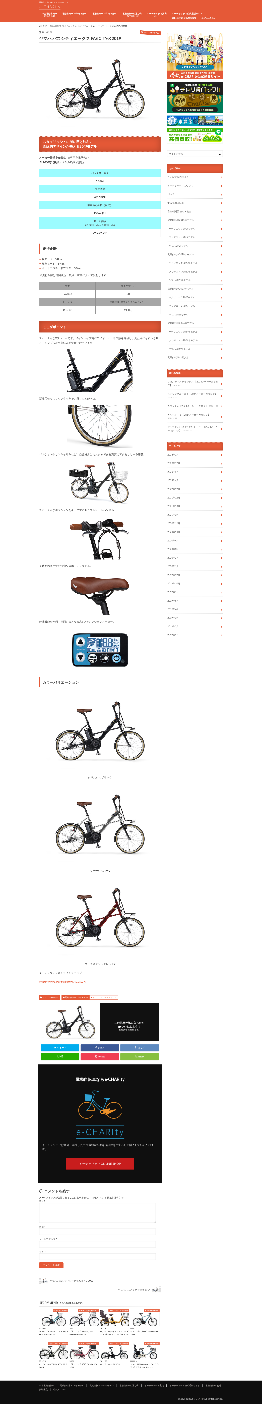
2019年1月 (173, 635)
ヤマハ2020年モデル (179, 280)
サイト (42, 1251)
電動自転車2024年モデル (74, 13)
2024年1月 (173, 454)
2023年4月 (173, 480)
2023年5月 (173, 471)
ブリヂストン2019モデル (182, 237)
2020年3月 (173, 549)
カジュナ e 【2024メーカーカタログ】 (193, 406)
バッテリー (173, 194)
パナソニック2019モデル (182, 228)
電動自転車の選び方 (132, 14)
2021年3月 (173, 514)
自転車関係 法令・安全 (179, 211)
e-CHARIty (198, 1398)
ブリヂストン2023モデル (182, 305)
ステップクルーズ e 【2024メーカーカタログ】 (192, 395)
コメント (43, 1201)
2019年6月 (173, 600)
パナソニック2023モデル (182, 297)
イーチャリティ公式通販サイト (187, 13)
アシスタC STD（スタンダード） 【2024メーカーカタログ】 (192, 428)
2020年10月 (173, 532)
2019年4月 (173, 609)
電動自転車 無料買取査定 (184, 18)
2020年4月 (173, 540)
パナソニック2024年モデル (183, 331)
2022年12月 (173, 489)
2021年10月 (173, 506)
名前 (42, 1226)
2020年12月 (173, 523)
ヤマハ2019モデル (50, 997)
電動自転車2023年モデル (104, 13)
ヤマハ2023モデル (178, 314)
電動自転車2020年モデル (180, 254)
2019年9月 (173, 592)
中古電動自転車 (49, 14)
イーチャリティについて (180, 185)
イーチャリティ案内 (157, 14)
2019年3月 (173, 617)
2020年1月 (173, 566)
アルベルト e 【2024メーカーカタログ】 (188, 416)
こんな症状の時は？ (177, 177)
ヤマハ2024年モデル (179, 348)
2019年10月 (173, 583)
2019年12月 (173, 575)
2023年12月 (173, 463)
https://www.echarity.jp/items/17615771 (62, 981)
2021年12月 (173, 497)
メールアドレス (48, 1239)
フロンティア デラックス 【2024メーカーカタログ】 (192, 383)
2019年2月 (173, 626)
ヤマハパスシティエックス (105, 997)
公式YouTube (208, 18)
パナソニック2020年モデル (183, 262)
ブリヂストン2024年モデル (183, 340)
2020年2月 (173, 557)
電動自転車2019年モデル (76, 997)
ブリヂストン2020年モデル (183, 271)
